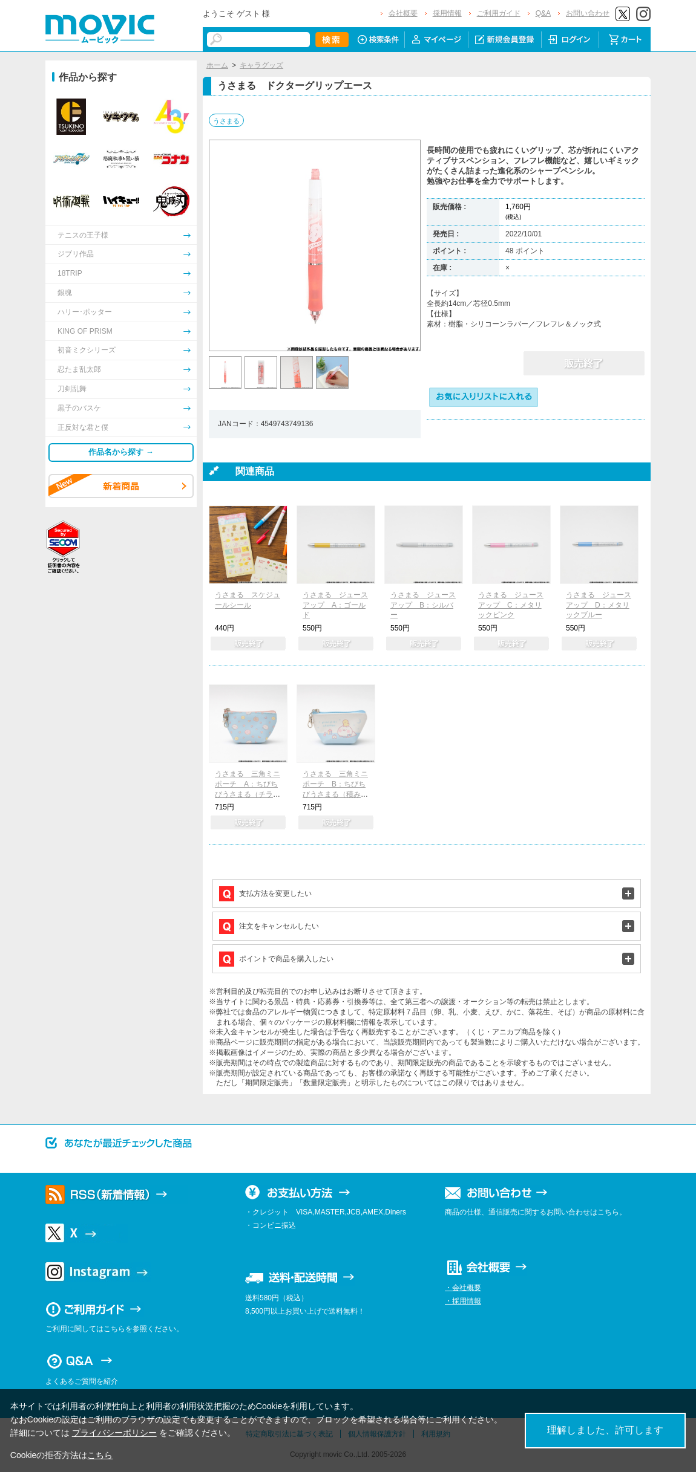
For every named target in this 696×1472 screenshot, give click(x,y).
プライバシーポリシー (114, 1433)
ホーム (217, 65)
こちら (100, 1455)
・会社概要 (463, 1287)
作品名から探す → (121, 451)
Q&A (543, 13)
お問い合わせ (587, 13)
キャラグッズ (261, 65)
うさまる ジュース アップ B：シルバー (423, 605)
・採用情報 (463, 1301)
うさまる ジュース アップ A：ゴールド (335, 605)
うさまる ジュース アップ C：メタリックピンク (510, 605)
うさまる (226, 121)
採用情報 (447, 13)
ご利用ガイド (498, 13)
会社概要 (403, 13)
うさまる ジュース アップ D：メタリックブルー (598, 605)
